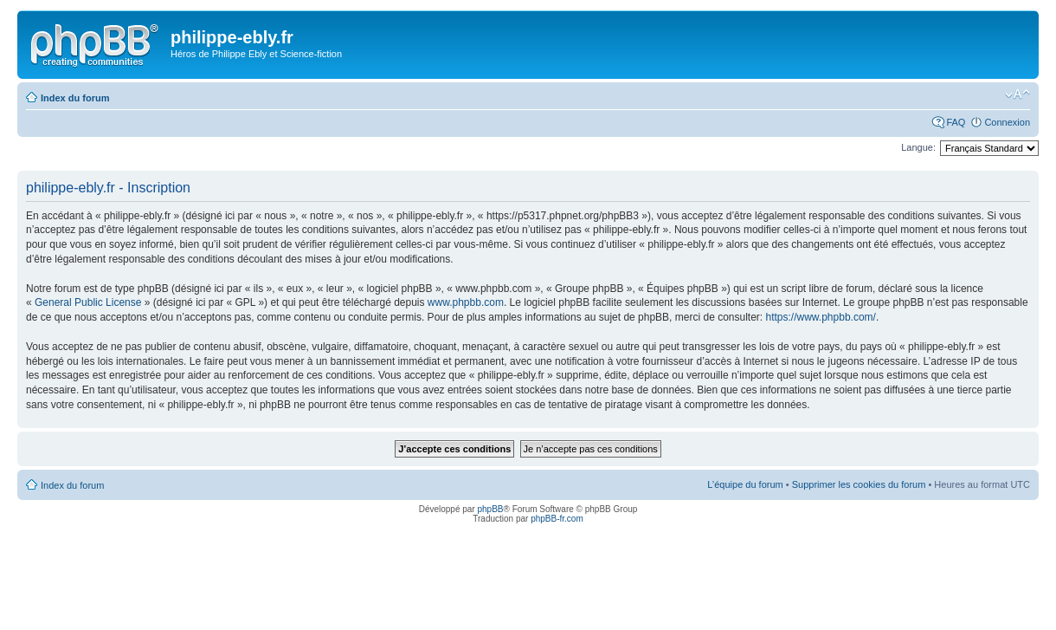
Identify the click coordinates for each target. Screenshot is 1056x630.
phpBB (490, 509)
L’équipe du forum (744, 484)
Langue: (918, 147)
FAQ (955, 122)
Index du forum (75, 98)
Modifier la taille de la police (1017, 94)
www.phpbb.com (466, 302)
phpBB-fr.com (557, 518)
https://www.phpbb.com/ (821, 317)
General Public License (88, 302)
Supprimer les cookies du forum (859, 484)
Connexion (1007, 122)
